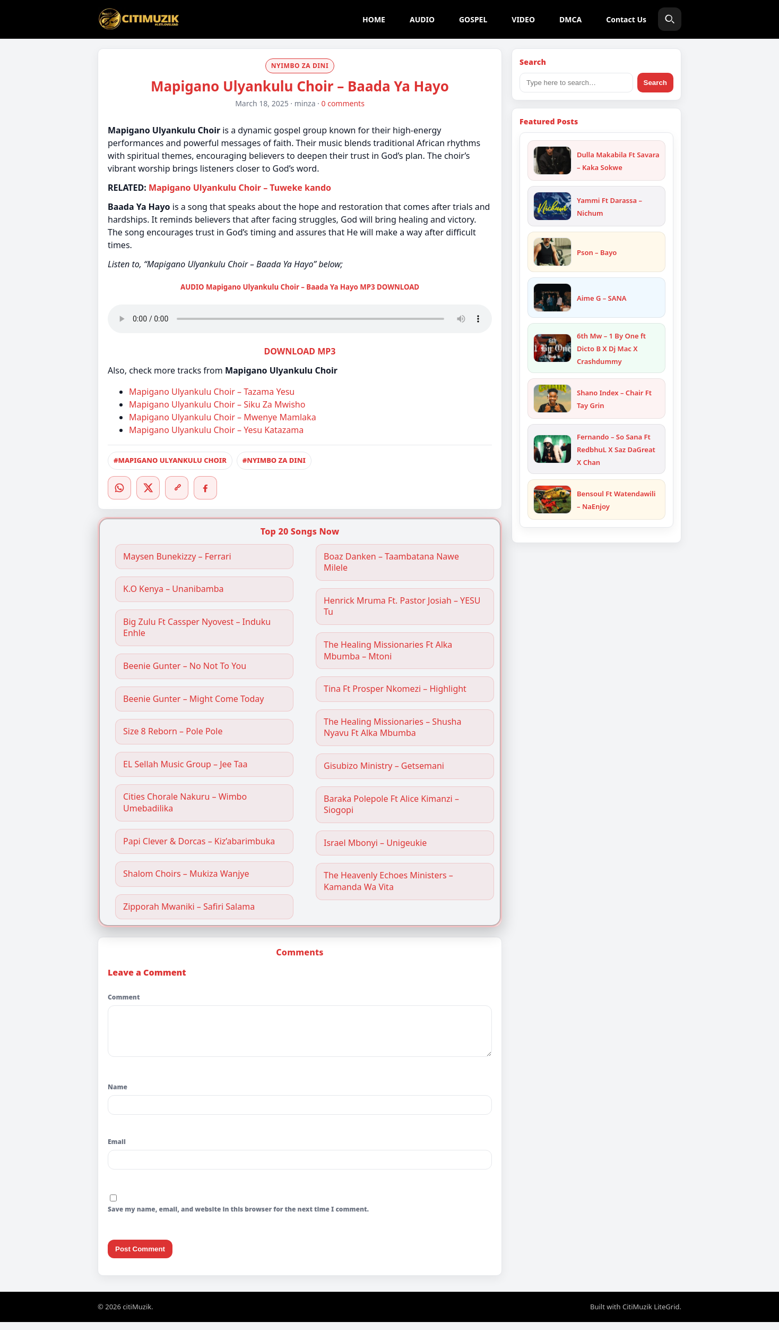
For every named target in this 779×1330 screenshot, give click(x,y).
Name (117, 1094)
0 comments (343, 103)
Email (117, 1149)
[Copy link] (176, 487)
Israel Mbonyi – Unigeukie (375, 843)
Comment (124, 997)
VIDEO (523, 19)
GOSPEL (473, 19)
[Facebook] (205, 487)
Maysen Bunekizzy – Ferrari (177, 556)
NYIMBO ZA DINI (300, 65)
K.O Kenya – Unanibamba (173, 589)
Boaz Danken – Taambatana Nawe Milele (391, 562)
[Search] (669, 19)
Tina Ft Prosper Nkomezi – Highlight (395, 688)
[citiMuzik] (138, 19)
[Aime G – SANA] (552, 297)
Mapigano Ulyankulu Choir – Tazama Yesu (212, 391)
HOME (373, 19)
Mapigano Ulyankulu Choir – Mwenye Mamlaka (222, 417)
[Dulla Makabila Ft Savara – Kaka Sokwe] (552, 160)
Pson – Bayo (597, 252)
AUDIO (422, 19)
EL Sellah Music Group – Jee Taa (185, 764)
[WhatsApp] (119, 487)
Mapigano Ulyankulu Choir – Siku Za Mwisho (217, 404)
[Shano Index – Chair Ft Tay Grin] (552, 398)
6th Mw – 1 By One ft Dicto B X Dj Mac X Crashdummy (611, 348)
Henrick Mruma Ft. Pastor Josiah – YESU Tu (402, 606)
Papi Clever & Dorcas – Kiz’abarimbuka (199, 841)
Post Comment (140, 1257)
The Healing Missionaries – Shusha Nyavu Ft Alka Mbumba (392, 727)
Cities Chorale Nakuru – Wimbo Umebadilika (185, 802)
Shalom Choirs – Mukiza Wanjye (186, 873)
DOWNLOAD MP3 (300, 351)
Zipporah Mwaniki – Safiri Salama (189, 906)
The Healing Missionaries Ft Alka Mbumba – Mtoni (388, 650)
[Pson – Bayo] (552, 252)
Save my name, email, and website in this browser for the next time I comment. (238, 1217)
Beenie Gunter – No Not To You (184, 666)
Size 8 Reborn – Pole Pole (172, 731)
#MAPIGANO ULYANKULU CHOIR (170, 460)
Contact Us (626, 19)
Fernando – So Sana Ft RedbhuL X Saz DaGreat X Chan (616, 449)
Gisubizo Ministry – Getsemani (384, 766)
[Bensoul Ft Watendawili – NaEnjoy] (552, 499)
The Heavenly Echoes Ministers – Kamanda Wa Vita (388, 881)
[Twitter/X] (148, 487)
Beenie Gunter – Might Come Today (193, 699)
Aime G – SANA (602, 298)
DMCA (570, 19)
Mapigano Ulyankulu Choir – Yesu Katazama (216, 430)
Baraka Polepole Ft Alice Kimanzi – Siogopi (391, 804)
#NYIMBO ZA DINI (274, 460)
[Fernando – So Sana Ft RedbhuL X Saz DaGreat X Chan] (552, 449)
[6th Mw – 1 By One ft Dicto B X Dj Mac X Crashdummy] (552, 348)
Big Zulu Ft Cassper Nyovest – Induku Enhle (197, 627)
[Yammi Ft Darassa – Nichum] (552, 206)
